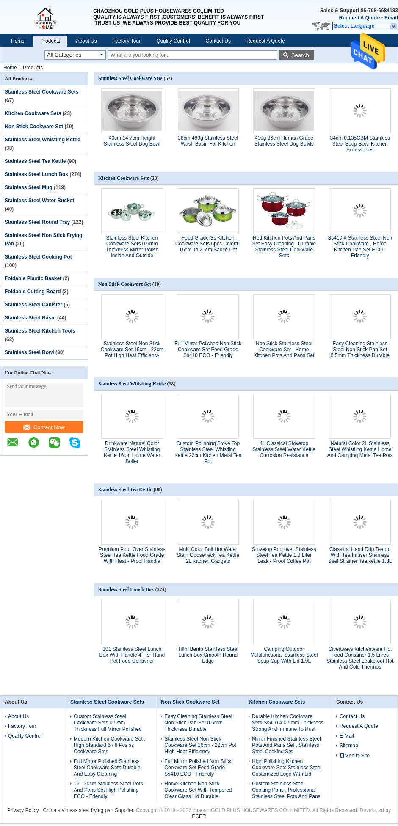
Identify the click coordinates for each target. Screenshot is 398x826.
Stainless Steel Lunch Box (36, 174)
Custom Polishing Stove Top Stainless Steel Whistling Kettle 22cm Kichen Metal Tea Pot (208, 452)
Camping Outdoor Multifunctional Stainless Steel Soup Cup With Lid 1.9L (284, 655)
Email (391, 18)
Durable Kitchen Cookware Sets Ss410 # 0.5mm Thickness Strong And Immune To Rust (287, 722)
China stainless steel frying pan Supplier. (89, 810)
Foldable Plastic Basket (33, 278)
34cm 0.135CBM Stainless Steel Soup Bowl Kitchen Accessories (360, 144)
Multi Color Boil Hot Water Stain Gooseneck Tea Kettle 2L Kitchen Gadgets (208, 555)
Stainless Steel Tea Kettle (35, 161)
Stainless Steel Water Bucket (39, 201)
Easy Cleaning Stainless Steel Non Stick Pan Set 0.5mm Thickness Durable (360, 349)
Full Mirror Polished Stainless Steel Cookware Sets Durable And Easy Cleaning (107, 767)
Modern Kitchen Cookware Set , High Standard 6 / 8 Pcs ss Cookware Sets (109, 745)
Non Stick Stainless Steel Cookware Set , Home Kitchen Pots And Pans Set (284, 349)
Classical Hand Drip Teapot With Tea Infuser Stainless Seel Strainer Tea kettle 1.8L (360, 555)
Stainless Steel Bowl (29, 352)
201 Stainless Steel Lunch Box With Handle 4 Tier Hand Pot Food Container (132, 655)
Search (300, 55)
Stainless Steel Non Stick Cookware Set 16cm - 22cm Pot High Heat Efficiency (132, 349)
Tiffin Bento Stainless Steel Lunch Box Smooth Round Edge (208, 655)
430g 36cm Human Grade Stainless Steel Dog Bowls (284, 141)
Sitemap (349, 746)
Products (50, 41)
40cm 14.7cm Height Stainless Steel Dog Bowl (132, 141)
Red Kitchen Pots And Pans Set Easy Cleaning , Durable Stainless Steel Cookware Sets (284, 247)
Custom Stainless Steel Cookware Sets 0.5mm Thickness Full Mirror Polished (108, 722)
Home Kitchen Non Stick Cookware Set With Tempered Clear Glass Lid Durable (198, 790)
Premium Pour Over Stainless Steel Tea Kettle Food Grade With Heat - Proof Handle (132, 555)
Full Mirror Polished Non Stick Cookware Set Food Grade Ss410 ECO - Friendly (207, 349)
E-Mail (347, 736)
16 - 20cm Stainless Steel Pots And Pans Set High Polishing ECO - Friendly (108, 790)
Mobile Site (355, 756)
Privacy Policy (23, 810)
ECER (199, 816)
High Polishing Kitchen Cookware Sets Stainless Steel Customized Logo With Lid (286, 767)
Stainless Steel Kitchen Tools (40, 331)
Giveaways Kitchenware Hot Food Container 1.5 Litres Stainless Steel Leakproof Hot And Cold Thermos (359, 658)
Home (18, 41)
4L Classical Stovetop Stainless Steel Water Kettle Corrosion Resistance (284, 449)
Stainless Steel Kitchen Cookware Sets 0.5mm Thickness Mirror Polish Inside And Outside (131, 247)
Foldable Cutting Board (33, 292)
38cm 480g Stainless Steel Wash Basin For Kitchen (208, 141)
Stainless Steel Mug (29, 187)
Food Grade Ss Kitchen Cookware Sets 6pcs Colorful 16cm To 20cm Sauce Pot (208, 244)
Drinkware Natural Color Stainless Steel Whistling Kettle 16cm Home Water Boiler (132, 452)
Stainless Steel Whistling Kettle (42, 140)
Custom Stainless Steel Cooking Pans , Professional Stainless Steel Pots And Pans (286, 790)
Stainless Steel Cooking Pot (38, 257)
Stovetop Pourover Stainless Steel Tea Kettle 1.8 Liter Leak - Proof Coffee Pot (284, 555)
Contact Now (44, 427)
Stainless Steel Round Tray (37, 222)
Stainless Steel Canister (33, 305)
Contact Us (218, 41)
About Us (86, 41)
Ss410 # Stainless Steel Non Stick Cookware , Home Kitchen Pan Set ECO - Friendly (360, 247)
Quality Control (173, 41)
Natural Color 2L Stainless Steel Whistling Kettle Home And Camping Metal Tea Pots (360, 449)
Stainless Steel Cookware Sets (41, 92)
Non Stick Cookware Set (34, 126)
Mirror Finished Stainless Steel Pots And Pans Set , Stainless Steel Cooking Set (286, 745)
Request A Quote (359, 18)
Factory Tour (127, 41)
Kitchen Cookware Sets (33, 113)
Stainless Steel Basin (30, 318)
